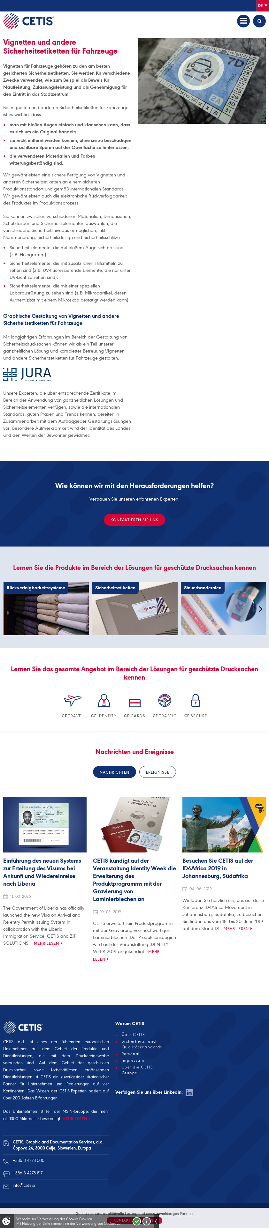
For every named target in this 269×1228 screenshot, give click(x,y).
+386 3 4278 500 (28, 1160)
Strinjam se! (137, 1221)
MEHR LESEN (74, 1118)
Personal (131, 1054)
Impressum (133, 1060)
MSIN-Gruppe (75, 1111)
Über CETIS (133, 1034)
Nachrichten (114, 772)
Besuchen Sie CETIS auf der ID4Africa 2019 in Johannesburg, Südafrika (217, 869)
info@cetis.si (24, 1185)
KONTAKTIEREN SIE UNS (134, 519)
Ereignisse (157, 772)
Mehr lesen (46, 943)
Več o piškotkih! (146, 1221)
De (262, 5)
